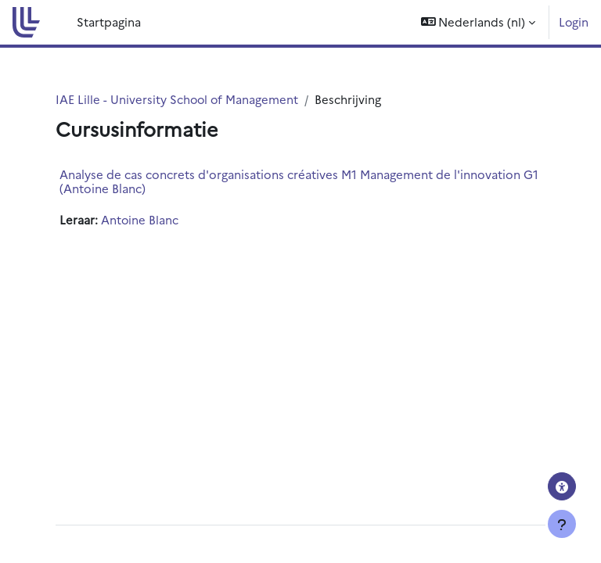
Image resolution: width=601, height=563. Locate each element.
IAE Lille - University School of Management (177, 99)
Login (573, 21)
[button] (478, 22)
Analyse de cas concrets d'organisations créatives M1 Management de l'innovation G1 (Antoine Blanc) (298, 181)
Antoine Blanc (139, 219)
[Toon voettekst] (562, 524)
